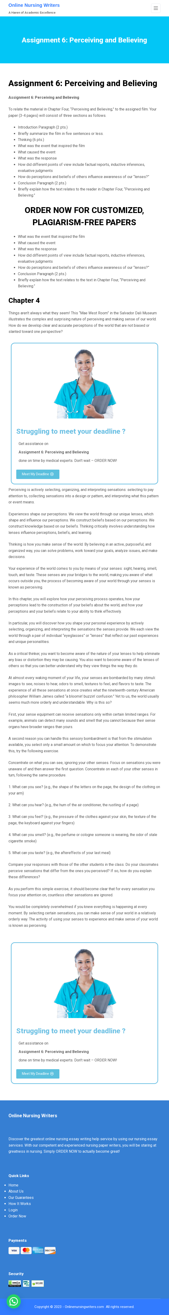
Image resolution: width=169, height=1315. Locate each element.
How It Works (19, 1203)
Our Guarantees (21, 1197)
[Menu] (156, 8)
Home (13, 1185)
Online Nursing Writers (34, 5)
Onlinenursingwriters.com (84, 1307)
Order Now (17, 1216)
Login (13, 1210)
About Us (16, 1191)
